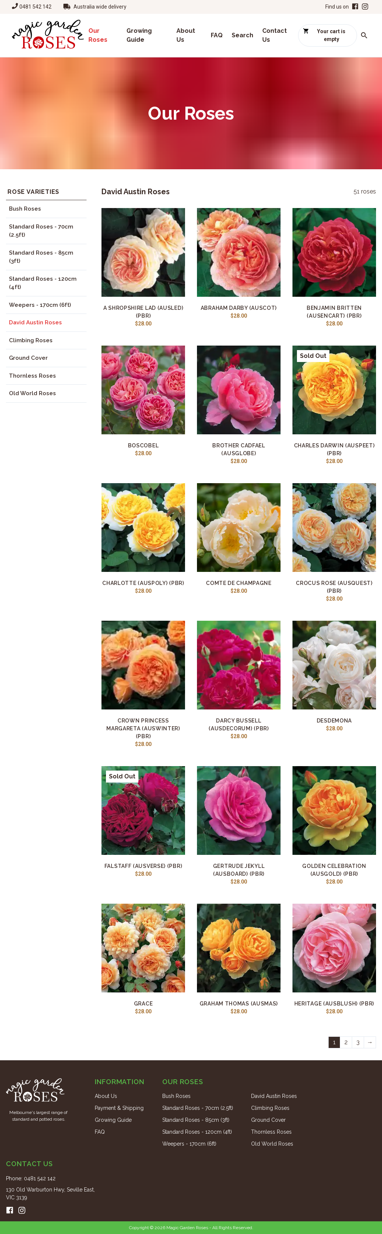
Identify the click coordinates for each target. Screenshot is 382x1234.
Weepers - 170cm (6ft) (40, 305)
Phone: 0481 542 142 (31, 1178)
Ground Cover (28, 358)
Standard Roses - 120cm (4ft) (42, 283)
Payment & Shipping (119, 1108)
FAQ (217, 35)
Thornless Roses (32, 375)
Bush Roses (25, 208)
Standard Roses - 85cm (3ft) (41, 257)
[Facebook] (354, 7)
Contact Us (274, 35)
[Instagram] (365, 7)
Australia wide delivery (99, 7)
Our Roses (97, 35)
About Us (185, 35)
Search (242, 35)
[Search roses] (364, 35)
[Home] (48, 35)
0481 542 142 (35, 7)
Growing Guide (139, 35)
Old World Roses (32, 393)
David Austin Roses (35, 322)
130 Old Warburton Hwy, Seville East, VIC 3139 (50, 1193)
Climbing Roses (31, 340)
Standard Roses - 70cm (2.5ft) (41, 231)
